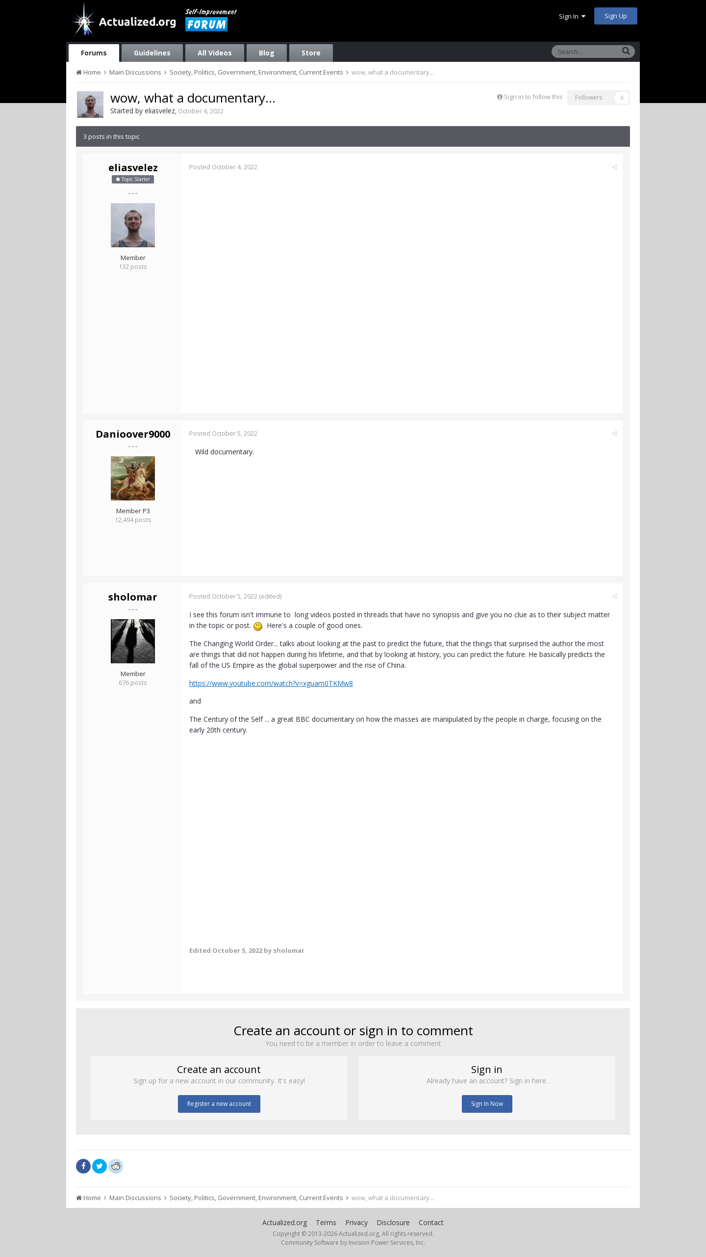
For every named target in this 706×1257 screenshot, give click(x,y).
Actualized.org (284, 1222)
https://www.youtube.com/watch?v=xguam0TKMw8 (271, 683)
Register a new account (219, 1104)
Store (311, 52)
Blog (267, 52)
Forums (94, 52)
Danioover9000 (133, 434)
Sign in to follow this (533, 96)
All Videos (215, 52)
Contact (431, 1222)
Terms (326, 1222)
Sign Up (616, 15)
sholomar (132, 596)
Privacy (356, 1222)
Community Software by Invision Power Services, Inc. (353, 1242)
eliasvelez (160, 110)
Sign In (572, 16)
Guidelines (152, 52)
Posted (223, 166)
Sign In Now (487, 1104)
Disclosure (393, 1222)
